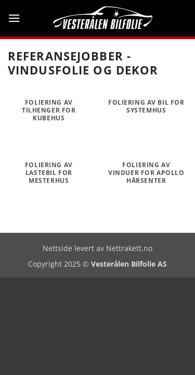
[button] (14, 18)
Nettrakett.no (129, 248)
